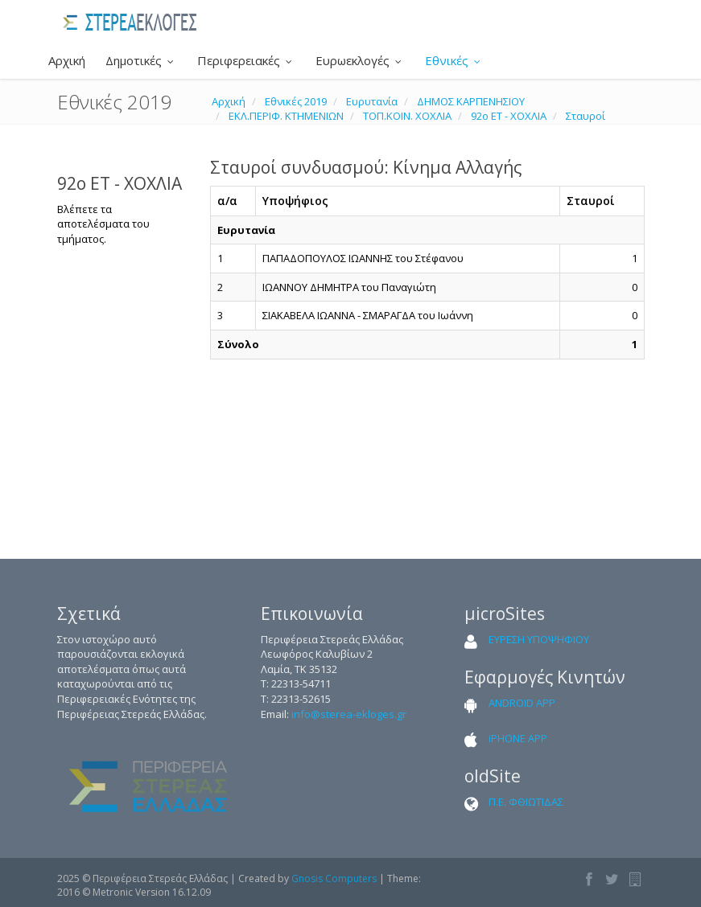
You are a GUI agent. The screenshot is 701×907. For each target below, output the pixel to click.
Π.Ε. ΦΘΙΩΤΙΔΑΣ (526, 801)
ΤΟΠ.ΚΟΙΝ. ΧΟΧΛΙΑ (407, 116)
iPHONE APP (518, 738)
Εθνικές (454, 60)
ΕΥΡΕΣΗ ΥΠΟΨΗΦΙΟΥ (539, 639)
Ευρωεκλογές (360, 60)
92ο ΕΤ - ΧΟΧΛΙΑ (508, 116)
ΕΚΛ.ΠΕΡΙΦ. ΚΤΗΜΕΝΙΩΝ (286, 116)
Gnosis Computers (334, 878)
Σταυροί (585, 116)
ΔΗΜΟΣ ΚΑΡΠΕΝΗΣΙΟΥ (471, 101)
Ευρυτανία (372, 101)
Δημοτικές (141, 60)
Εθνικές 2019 (296, 101)
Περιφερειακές (246, 60)
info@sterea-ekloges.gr (348, 714)
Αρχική (65, 60)
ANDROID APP (522, 703)
